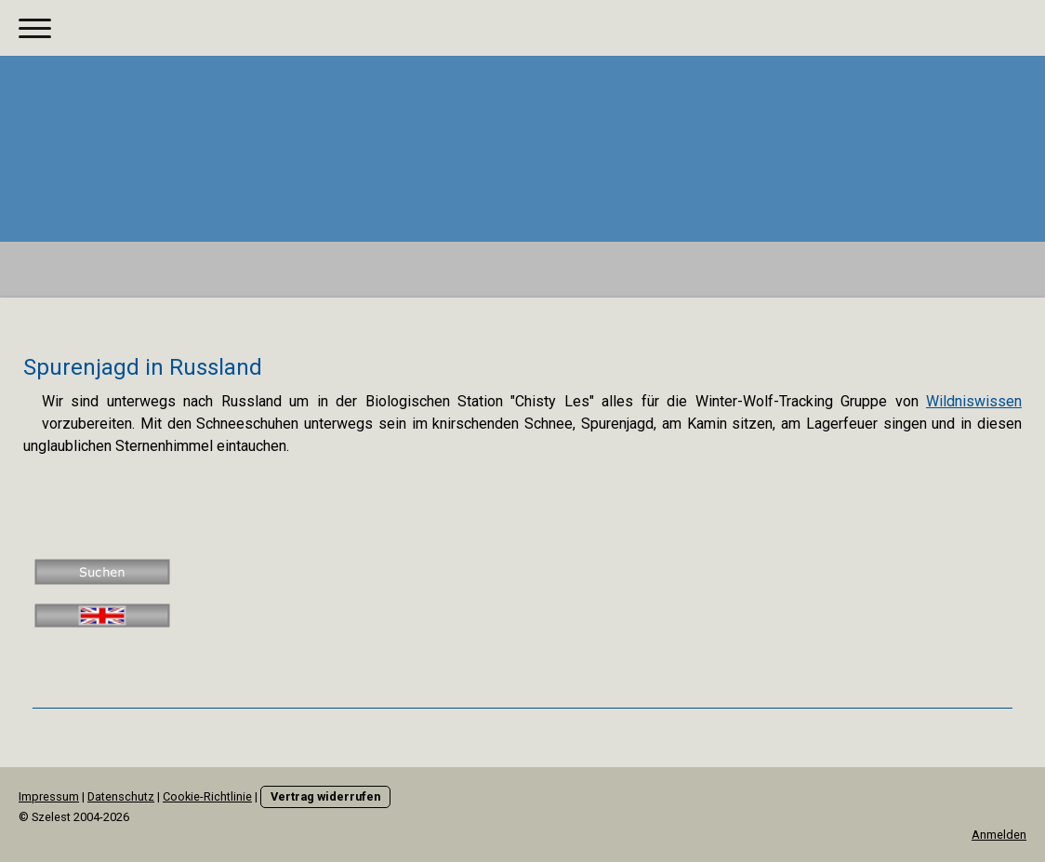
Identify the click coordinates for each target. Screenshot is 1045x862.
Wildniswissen (974, 401)
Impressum (49, 796)
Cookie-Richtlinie (207, 796)
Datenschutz (120, 796)
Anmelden (999, 835)
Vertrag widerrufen (325, 796)
